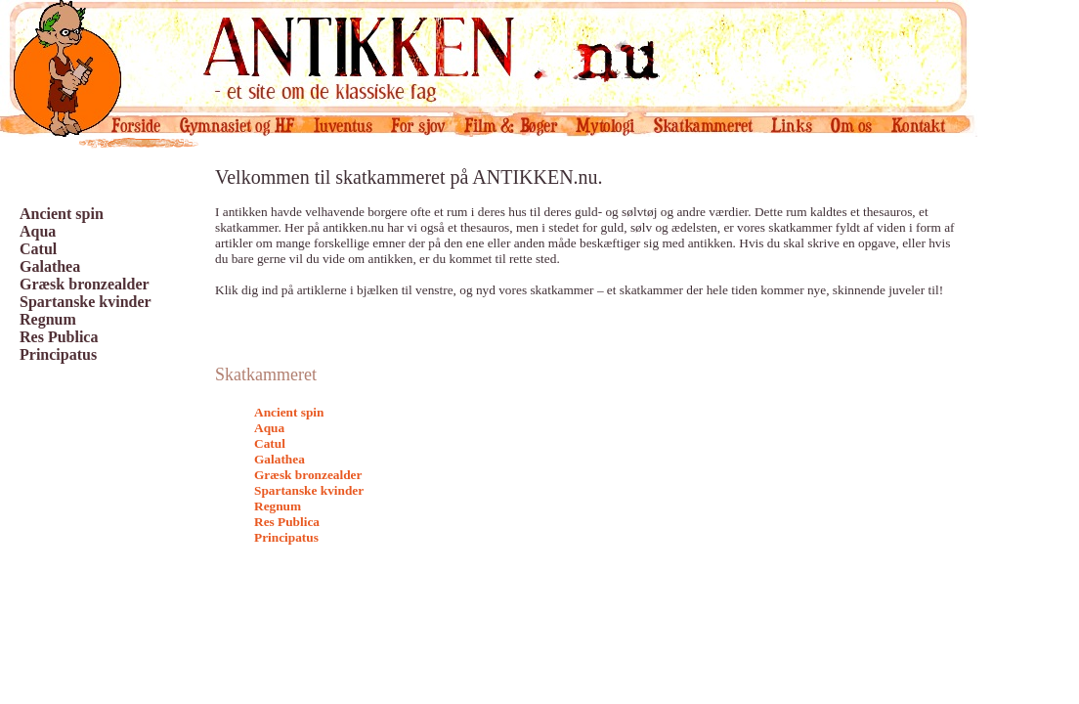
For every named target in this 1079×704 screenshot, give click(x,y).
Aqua (38, 231)
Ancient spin (62, 213)
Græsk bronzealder (85, 284)
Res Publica (59, 337)
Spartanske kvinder (85, 301)
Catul (38, 249)
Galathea (50, 266)
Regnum (48, 319)
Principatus (58, 354)
